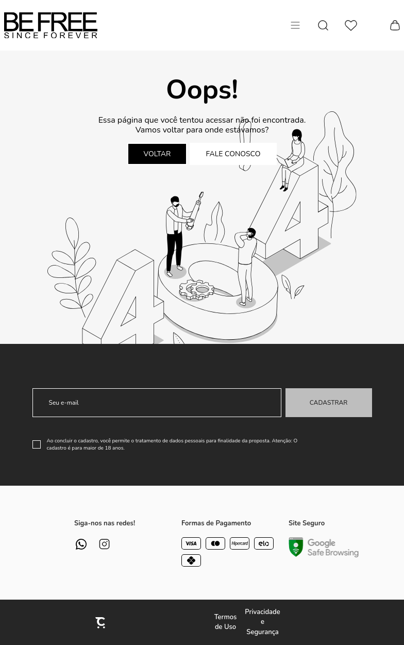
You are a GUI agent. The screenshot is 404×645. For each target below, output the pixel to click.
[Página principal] (50, 25)
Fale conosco (233, 154)
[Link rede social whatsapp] (81, 544)
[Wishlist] (351, 25)
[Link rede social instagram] (104, 544)
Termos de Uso (225, 622)
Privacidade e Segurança (262, 622)
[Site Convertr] (101, 623)
